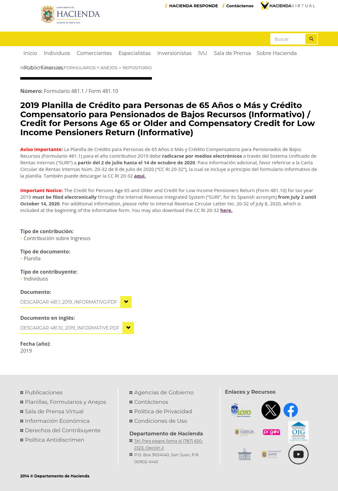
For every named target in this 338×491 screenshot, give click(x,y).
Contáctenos (240, 5)
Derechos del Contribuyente (63, 430)
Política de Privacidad (163, 411)
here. (226, 210)
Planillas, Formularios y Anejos (78, 67)
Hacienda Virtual (288, 5)
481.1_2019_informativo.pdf (83, 302)
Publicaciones (44, 392)
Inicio (27, 67)
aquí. (140, 176)
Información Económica (57, 421)
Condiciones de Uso (160, 421)
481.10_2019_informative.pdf (84, 328)
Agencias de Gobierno (164, 392)
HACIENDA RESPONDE (193, 5)
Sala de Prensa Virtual (54, 411)
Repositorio (137, 67)
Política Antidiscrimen (54, 440)
